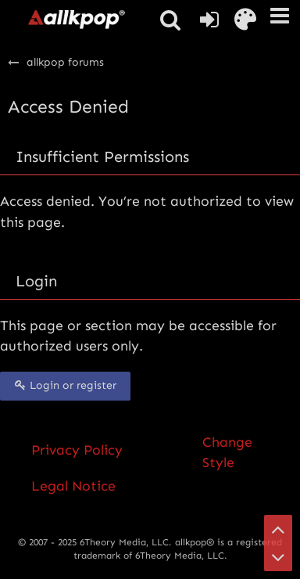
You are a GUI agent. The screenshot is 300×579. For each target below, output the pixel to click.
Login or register (65, 385)
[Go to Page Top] (278, 529)
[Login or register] (209, 19)
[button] (279, 15)
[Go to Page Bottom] (278, 557)
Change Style (227, 452)
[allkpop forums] (76, 18)
